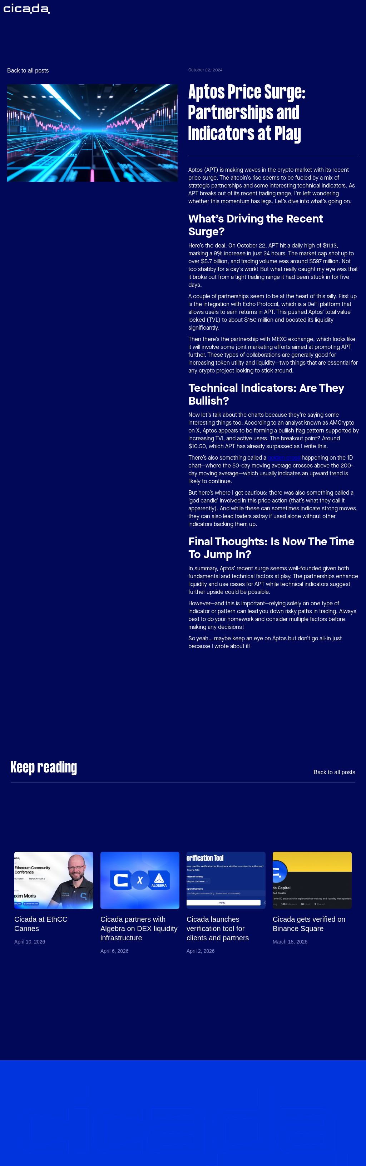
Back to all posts (28, 71)
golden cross (284, 457)
